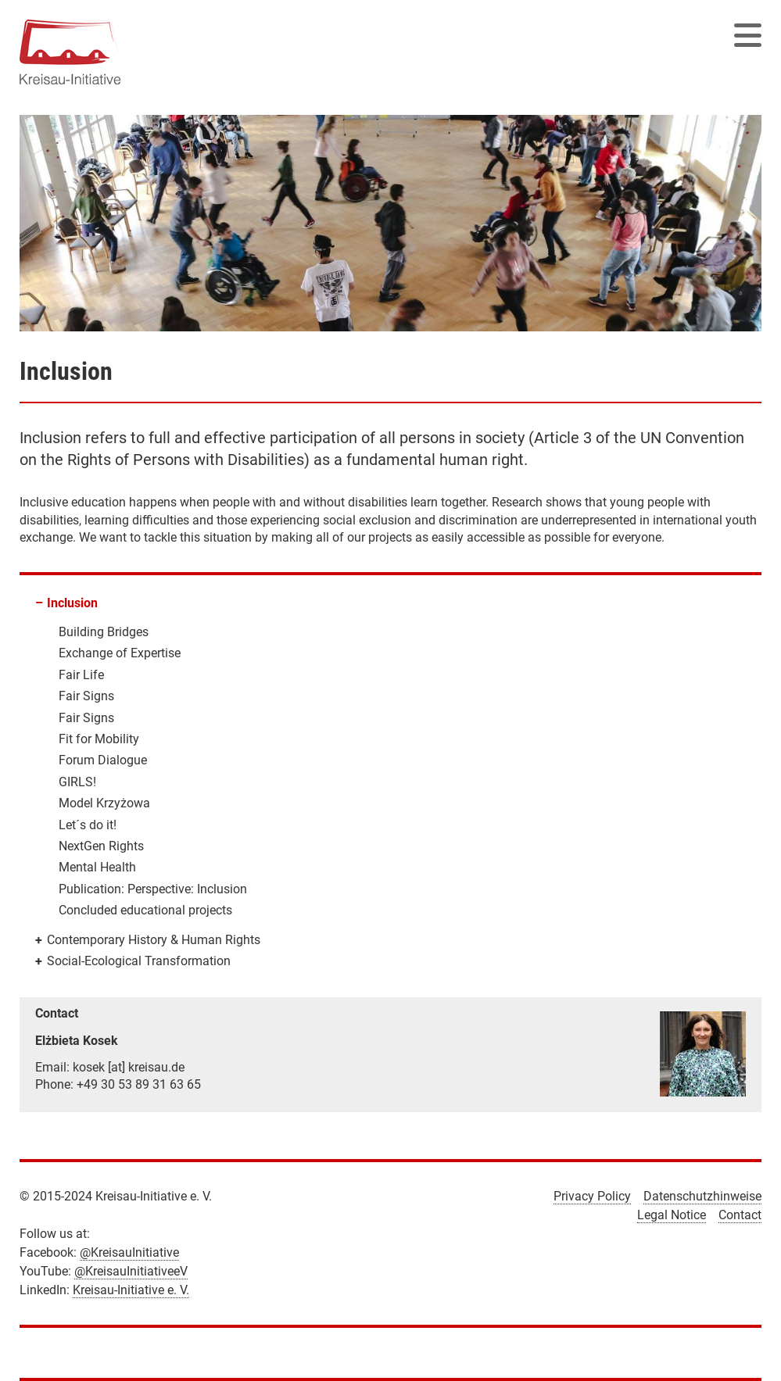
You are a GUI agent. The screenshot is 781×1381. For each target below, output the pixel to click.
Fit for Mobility (99, 739)
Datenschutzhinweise (702, 1196)
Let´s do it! (87, 825)
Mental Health (97, 867)
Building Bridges (104, 631)
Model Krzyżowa (104, 803)
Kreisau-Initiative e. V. (131, 1290)
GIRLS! (77, 782)
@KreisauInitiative (129, 1252)
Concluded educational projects (145, 910)
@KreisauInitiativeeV (131, 1271)
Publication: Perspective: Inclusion (153, 889)
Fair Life (81, 674)
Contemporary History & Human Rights (153, 939)
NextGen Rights (101, 846)
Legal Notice (671, 1214)
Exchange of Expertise (120, 653)
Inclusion (72, 603)
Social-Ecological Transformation (139, 960)
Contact (739, 1214)
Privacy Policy (592, 1196)
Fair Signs (86, 696)
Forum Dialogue (103, 760)
